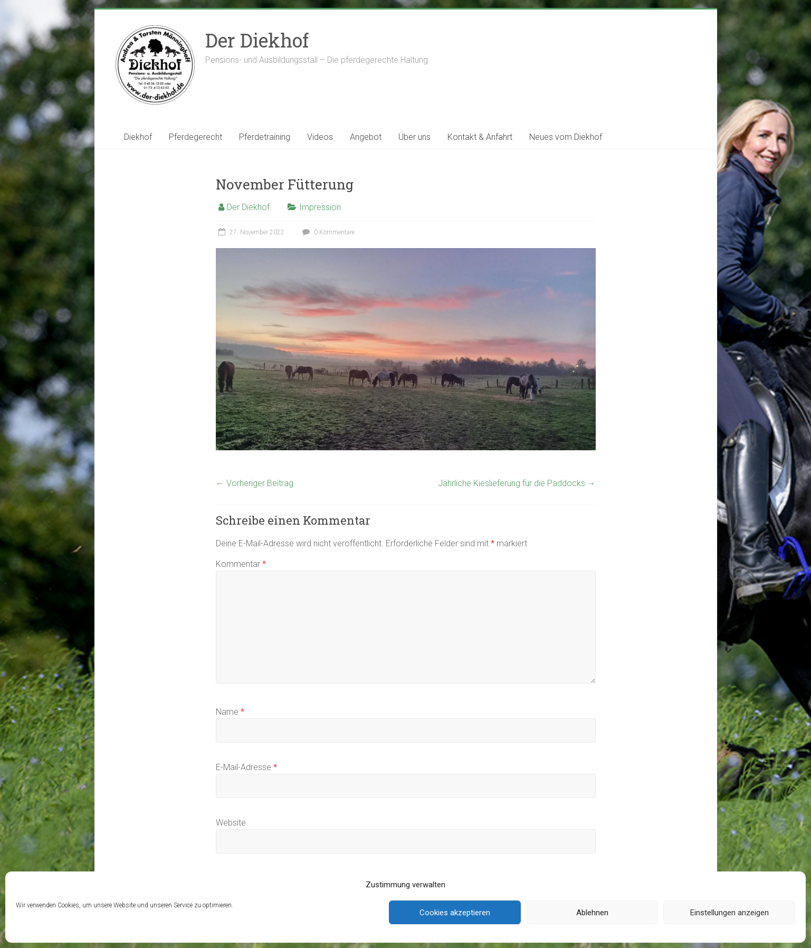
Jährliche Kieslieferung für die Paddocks (517, 483)
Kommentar (241, 564)
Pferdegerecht (195, 137)
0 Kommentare (327, 232)
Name (230, 712)
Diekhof (138, 137)
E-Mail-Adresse (246, 767)
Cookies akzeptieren (454, 912)
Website (231, 823)
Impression (320, 207)
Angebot (365, 137)
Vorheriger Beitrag (254, 483)
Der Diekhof (257, 40)
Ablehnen (592, 912)
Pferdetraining (264, 137)
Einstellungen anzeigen (729, 912)
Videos (320, 137)
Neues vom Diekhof (565, 137)
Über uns (414, 137)
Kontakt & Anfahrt (479, 137)
